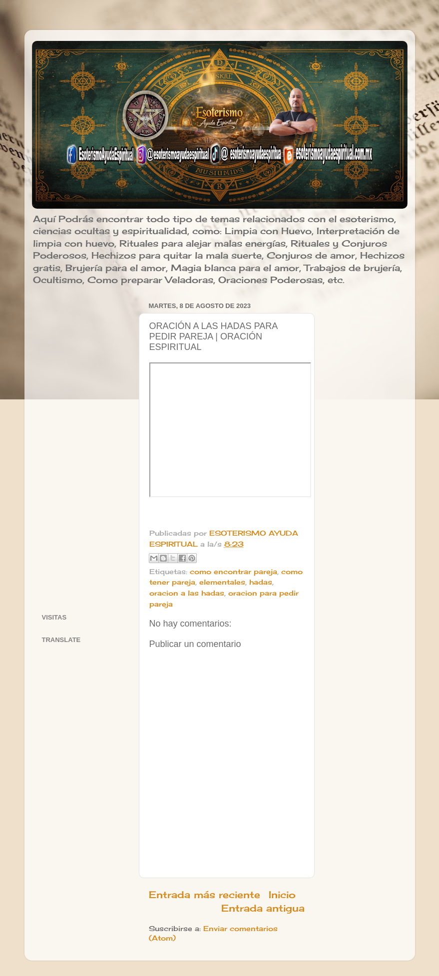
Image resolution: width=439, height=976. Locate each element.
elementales (222, 582)
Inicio (282, 895)
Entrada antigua (263, 908)
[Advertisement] (84, 449)
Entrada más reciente (204, 895)
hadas (260, 582)
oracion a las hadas (186, 593)
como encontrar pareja (233, 572)
